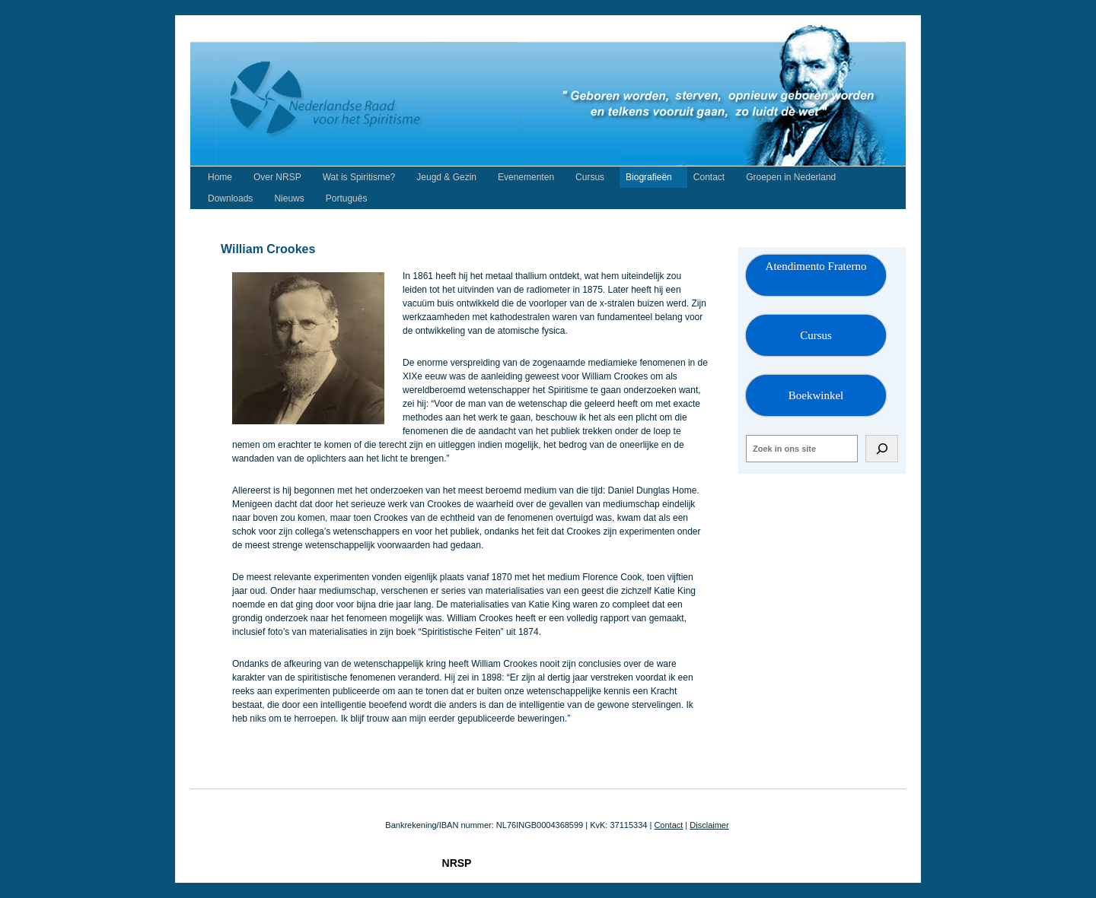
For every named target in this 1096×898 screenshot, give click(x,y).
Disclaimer (709, 825)
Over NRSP (277, 177)
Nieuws (289, 198)
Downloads (230, 198)
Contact (709, 177)
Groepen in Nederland (791, 177)
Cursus (589, 177)
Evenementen (526, 177)
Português (347, 198)
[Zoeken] (881, 448)
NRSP (457, 863)
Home (220, 177)
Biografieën (649, 177)
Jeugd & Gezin (446, 177)
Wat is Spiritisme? (359, 177)
